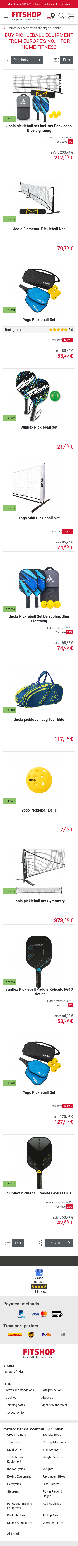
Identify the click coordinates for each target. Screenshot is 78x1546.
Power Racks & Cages (52, 1494)
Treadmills (13, 1442)
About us (47, 1397)
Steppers (13, 1491)
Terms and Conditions (20, 1390)
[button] (68, 1243)
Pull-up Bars (50, 1515)
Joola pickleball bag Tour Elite (39, 719)
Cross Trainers (16, 1435)
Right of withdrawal (54, 1405)
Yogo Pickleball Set (39, 319)
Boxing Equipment (19, 1476)
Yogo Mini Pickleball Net (39, 518)
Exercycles (14, 1484)
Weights (48, 1469)
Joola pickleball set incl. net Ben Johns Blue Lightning (39, 128)
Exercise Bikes (52, 1435)
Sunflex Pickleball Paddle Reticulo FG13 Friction (39, 991)
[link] (20, 1314)
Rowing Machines (54, 1442)
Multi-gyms (14, 1450)
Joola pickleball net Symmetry (39, 901)
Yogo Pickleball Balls (39, 810)
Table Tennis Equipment (15, 1459)
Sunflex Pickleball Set (39, 427)
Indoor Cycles (16, 1469)
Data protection (51, 1390)
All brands (13, 1534)
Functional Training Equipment (19, 1506)
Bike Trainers (51, 1484)
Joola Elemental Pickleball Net (39, 229)
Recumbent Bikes (54, 1476)
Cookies (11, 1397)
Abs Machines (52, 1503)
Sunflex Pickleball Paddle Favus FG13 (39, 1193)
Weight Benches (53, 1457)
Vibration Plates (53, 1523)
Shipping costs (15, 1405)
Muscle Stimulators (19, 1523)
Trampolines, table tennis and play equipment (34, 28)
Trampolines (51, 1450)
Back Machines (17, 1515)
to (14, 1371)
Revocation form (16, 1412)
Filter (66, 60)
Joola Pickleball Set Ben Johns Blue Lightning (39, 618)
